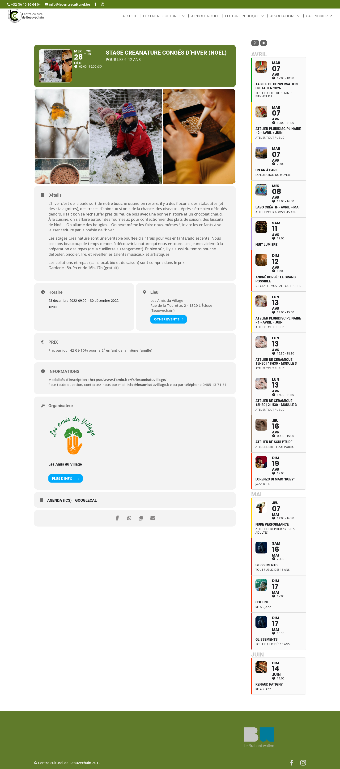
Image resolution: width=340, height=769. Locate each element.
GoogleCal (86, 500)
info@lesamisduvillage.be (149, 384)
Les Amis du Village (65, 464)
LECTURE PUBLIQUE (242, 16)
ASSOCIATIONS (282, 16)
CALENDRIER (317, 16)
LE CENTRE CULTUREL (161, 16)
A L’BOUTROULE (205, 16)
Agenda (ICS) (59, 500)
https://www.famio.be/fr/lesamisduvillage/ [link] (128, 379)
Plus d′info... (65, 478)
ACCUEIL (130, 16)
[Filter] (255, 43)
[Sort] (263, 43)
